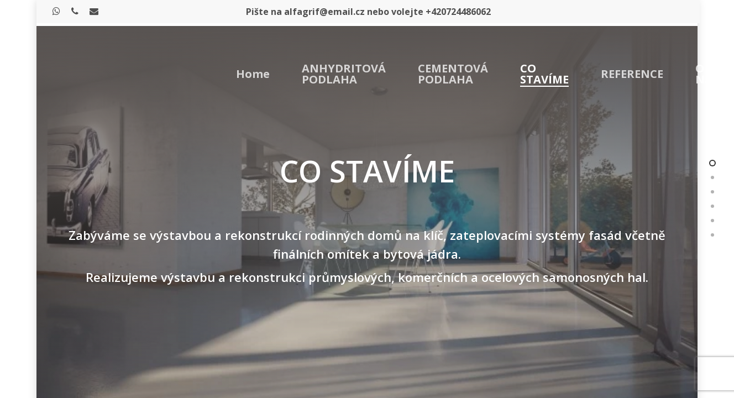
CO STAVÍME (544, 74)
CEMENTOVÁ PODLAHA (453, 74)
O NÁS (707, 74)
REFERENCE (632, 74)
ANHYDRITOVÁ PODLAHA (344, 74)
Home (253, 74)
